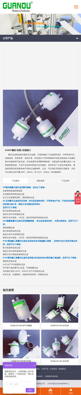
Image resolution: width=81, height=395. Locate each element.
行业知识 (53, 369)
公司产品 (45, 369)
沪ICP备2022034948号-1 (58, 383)
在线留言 (62, 369)
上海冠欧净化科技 (51, 376)
